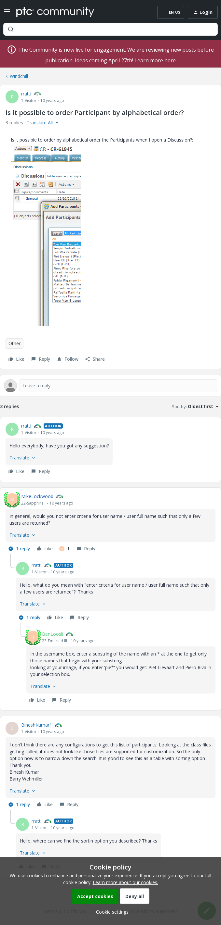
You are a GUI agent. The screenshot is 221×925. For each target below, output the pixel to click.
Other (14, 343)
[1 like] (64, 548)
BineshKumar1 (36, 725)
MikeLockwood (37, 496)
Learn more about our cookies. (125, 882)
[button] (7, 13)
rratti (26, 94)
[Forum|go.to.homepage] (55, 12)
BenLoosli (52, 634)
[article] (110, 449)
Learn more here (155, 60)
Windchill (19, 76)
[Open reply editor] (110, 385)
